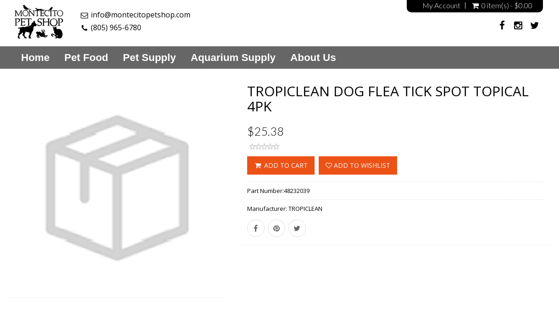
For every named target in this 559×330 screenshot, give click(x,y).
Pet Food (86, 57)
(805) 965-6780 (116, 27)
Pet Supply (149, 57)
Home (35, 57)
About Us (313, 57)
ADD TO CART (281, 165)
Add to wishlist (358, 165)
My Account (441, 5)
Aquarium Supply (233, 57)
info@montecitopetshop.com (140, 15)
